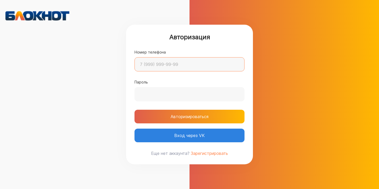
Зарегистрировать (209, 153)
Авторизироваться (189, 116)
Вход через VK (189, 135)
